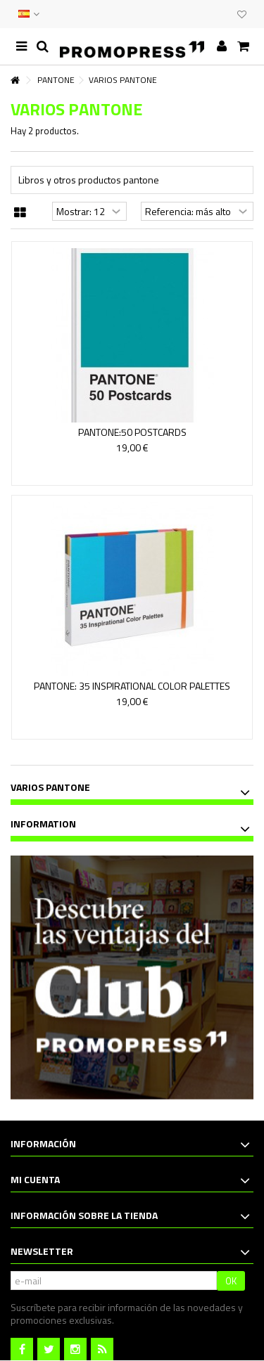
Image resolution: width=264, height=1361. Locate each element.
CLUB (223, 14)
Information (43, 823)
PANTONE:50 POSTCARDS (132, 432)
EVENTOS (209, 14)
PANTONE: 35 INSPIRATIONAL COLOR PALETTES (132, 685)
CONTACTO (195, 14)
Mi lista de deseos (241, 15)
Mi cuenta (35, 1179)
